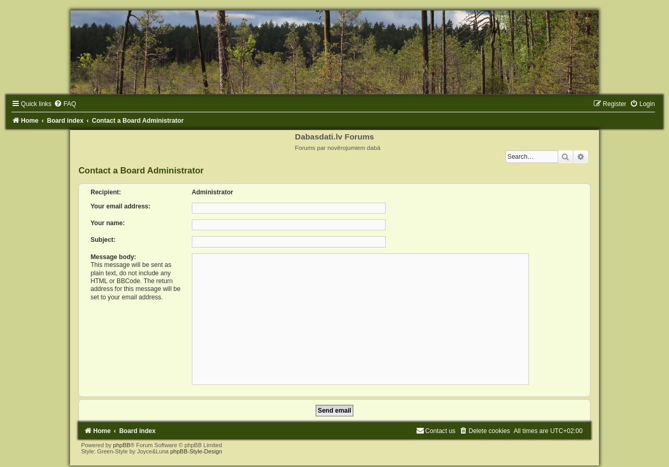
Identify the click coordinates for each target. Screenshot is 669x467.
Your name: (107, 223)
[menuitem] (65, 104)
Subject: (103, 239)
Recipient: (105, 192)
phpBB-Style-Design (196, 451)
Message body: (113, 257)
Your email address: (120, 206)
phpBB (121, 445)
